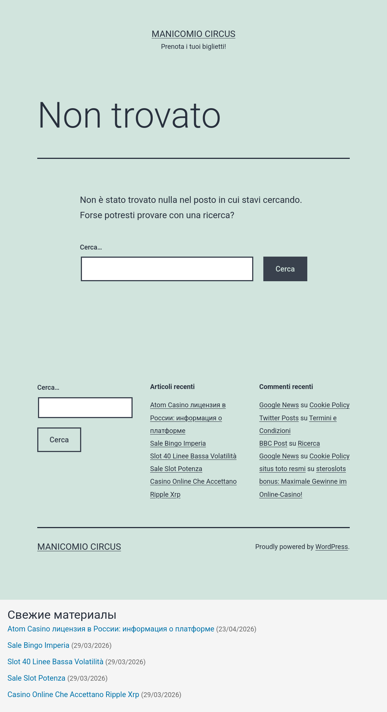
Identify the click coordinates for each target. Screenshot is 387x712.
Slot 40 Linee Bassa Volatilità (193, 456)
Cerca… (91, 247)
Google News (279, 405)
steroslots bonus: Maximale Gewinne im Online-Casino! (303, 481)
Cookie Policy (330, 405)
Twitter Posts (279, 418)
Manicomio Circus (193, 34)
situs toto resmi (282, 469)
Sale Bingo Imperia (178, 443)
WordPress (331, 547)
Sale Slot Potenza (176, 469)
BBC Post (273, 443)
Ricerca (309, 443)
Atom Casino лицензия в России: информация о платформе (188, 417)
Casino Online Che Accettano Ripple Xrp (73, 694)
